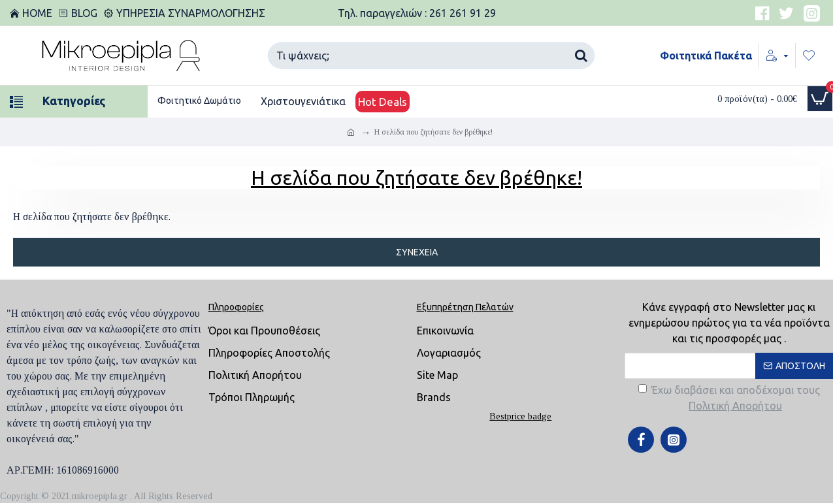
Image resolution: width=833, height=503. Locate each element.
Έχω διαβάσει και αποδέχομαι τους (729, 399)
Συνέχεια (417, 252)
